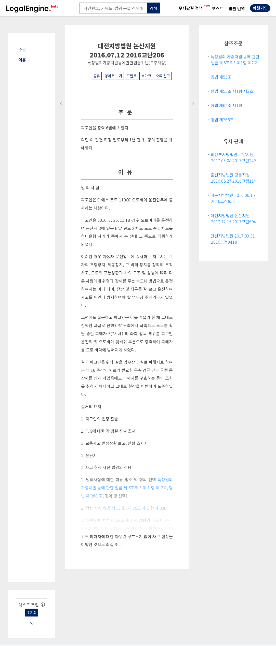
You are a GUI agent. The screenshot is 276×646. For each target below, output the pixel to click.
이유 (22, 59)
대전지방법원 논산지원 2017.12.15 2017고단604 (233, 218)
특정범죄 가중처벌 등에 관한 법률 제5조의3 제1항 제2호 (235, 59)
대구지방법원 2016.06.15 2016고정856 (233, 198)
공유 (96, 75)
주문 (22, 49)
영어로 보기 (113, 75)
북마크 (146, 75)
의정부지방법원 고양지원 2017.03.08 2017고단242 (233, 157)
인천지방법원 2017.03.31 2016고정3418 (233, 239)
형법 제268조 (222, 119)
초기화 (32, 612)
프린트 (132, 75)
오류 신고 (163, 75)
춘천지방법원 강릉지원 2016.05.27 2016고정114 (233, 178)
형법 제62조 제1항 (226, 105)
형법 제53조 (221, 77)
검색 (153, 8)
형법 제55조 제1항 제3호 (232, 91)
